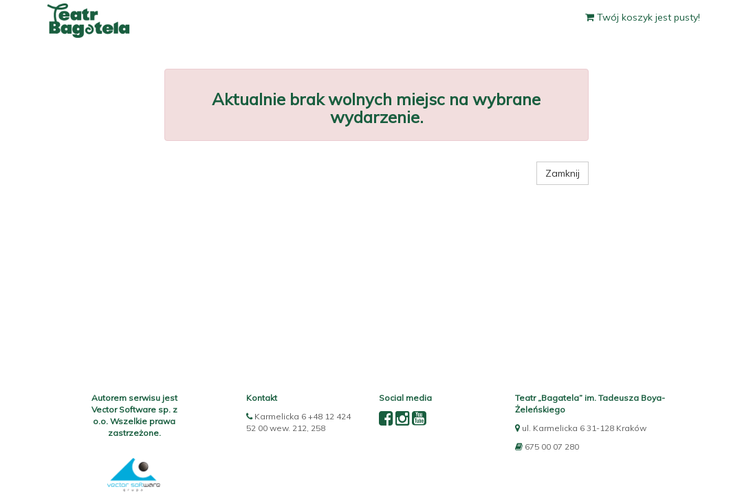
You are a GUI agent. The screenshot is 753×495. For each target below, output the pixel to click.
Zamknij (562, 173)
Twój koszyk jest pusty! (642, 17)
